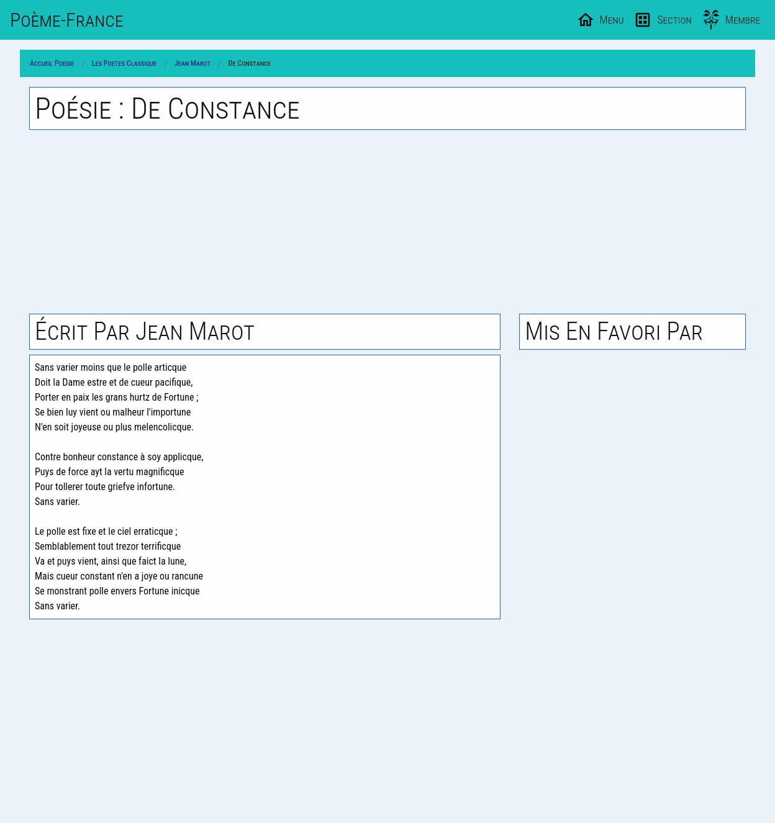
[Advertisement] (387, 222)
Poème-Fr (67, 20)
